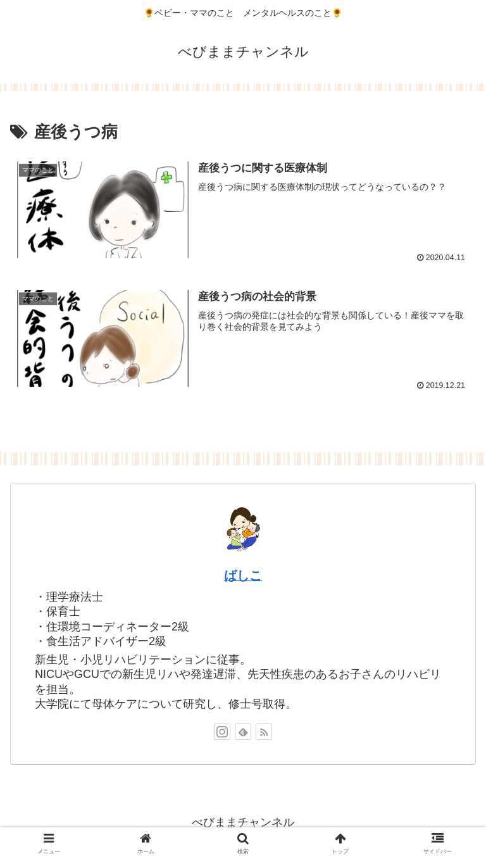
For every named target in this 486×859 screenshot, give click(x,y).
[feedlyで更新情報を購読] (243, 732)
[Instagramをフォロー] (222, 732)
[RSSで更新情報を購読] (264, 732)
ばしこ (243, 576)
